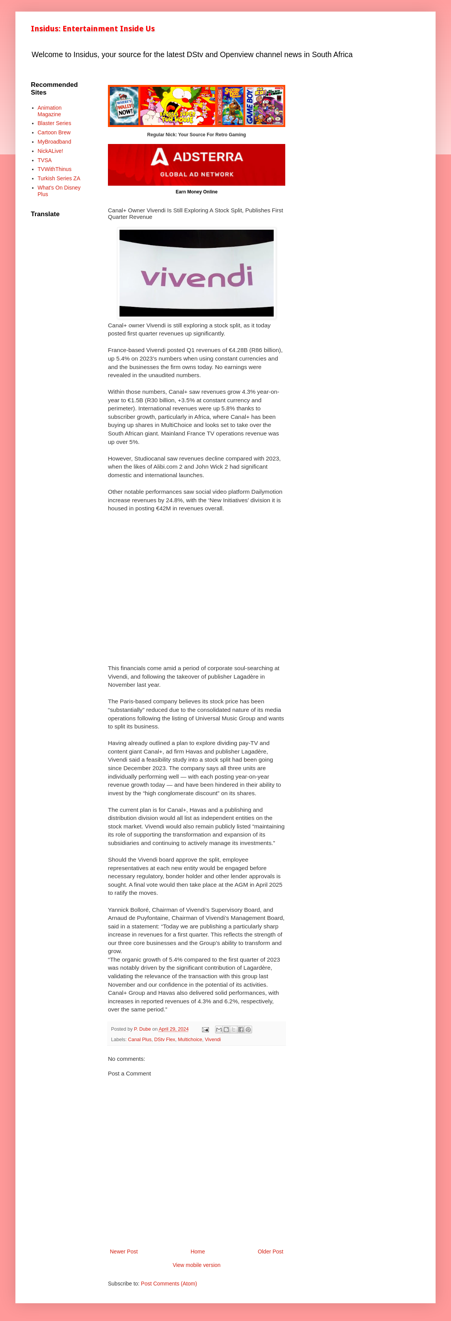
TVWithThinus (55, 169)
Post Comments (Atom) (169, 1283)
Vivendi (213, 1039)
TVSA (45, 160)
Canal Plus (139, 1039)
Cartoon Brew (54, 132)
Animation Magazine (50, 111)
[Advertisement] (196, 592)
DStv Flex (164, 1039)
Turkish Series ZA (59, 178)
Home (197, 1251)
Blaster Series (54, 123)
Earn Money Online (197, 192)
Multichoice (190, 1039)
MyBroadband (54, 142)
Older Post (270, 1251)
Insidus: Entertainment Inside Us (93, 28)
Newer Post (124, 1251)
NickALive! (50, 151)
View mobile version (196, 1265)
